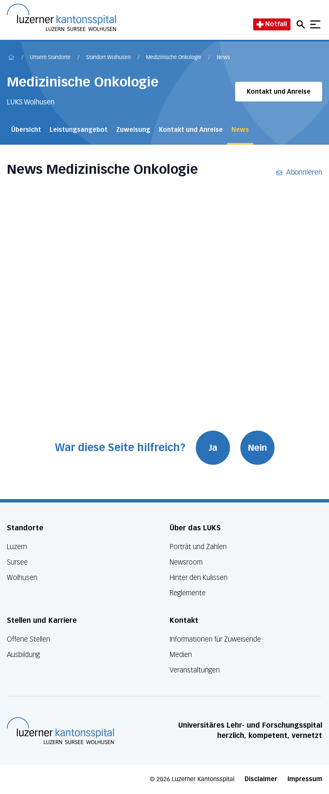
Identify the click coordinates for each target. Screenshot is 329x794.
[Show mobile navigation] (315, 24)
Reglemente (188, 593)
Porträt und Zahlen (198, 547)
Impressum (304, 779)
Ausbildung (23, 655)
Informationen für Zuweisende (215, 639)
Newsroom (186, 562)
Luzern (17, 547)
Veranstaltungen (195, 670)
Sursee (17, 562)
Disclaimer (261, 779)
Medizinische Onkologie (173, 57)
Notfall (272, 24)
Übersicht (26, 130)
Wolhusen (22, 578)
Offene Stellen (28, 639)
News (223, 57)
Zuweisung (133, 130)
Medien (181, 655)
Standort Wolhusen (108, 57)
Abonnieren (299, 173)
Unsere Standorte (50, 57)
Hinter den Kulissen (198, 578)
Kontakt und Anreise (279, 91)
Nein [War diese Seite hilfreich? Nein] (257, 448)
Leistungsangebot (79, 130)
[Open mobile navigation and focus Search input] (302, 24)
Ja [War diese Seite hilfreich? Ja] (213, 448)
